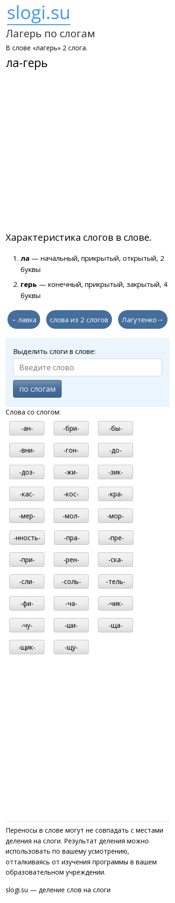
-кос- (71, 493)
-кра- (115, 493)
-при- (27, 559)
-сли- (27, 581)
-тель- (116, 581)
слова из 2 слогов (79, 319)
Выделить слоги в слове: (54, 351)
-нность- (27, 537)
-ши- (71, 625)
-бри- (71, 428)
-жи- (71, 472)
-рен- (71, 559)
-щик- (26, 647)
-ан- (27, 428)
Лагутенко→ (143, 319)
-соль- (71, 581)
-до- (115, 450)
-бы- (115, 428)
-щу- (71, 647)
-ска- (115, 559)
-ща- (116, 625)
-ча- (71, 603)
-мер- (27, 515)
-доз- (27, 472)
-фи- (27, 603)
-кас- (27, 493)
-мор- (115, 515)
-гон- (71, 450)
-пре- (116, 537)
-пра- (72, 537)
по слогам (37, 389)
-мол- (71, 515)
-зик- (115, 472)
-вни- (27, 450)
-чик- (115, 603)
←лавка (23, 319)
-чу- (27, 625)
